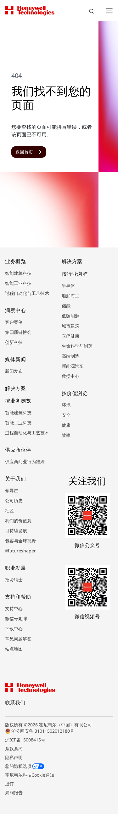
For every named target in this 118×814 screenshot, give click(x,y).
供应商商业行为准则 (25, 461)
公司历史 (14, 500)
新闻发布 (14, 371)
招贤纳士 (14, 580)
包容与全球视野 (20, 541)
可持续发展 (16, 531)
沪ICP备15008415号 (25, 740)
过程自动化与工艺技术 (27, 293)
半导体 (68, 286)
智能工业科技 (18, 283)
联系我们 (15, 702)
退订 (9, 784)
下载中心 (14, 629)
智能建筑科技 (18, 273)
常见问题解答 (18, 639)
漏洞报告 (14, 792)
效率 (66, 435)
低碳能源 (70, 316)
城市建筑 (70, 326)
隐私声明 (14, 757)
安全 (66, 415)
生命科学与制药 (77, 346)
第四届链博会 (18, 332)
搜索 (92, 12)
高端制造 (70, 356)
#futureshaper (20, 551)
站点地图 (14, 649)
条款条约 (14, 749)
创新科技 (14, 342)
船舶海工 (70, 296)
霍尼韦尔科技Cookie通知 (29, 775)
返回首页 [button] (24, 152)
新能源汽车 (73, 366)
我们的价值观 (18, 521)
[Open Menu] (109, 10)
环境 (66, 405)
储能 (66, 306)
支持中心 (14, 608)
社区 (9, 510)
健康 (66, 425)
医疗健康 (70, 336)
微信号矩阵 (16, 618)
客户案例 (14, 322)
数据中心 (70, 376)
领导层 (11, 490)
